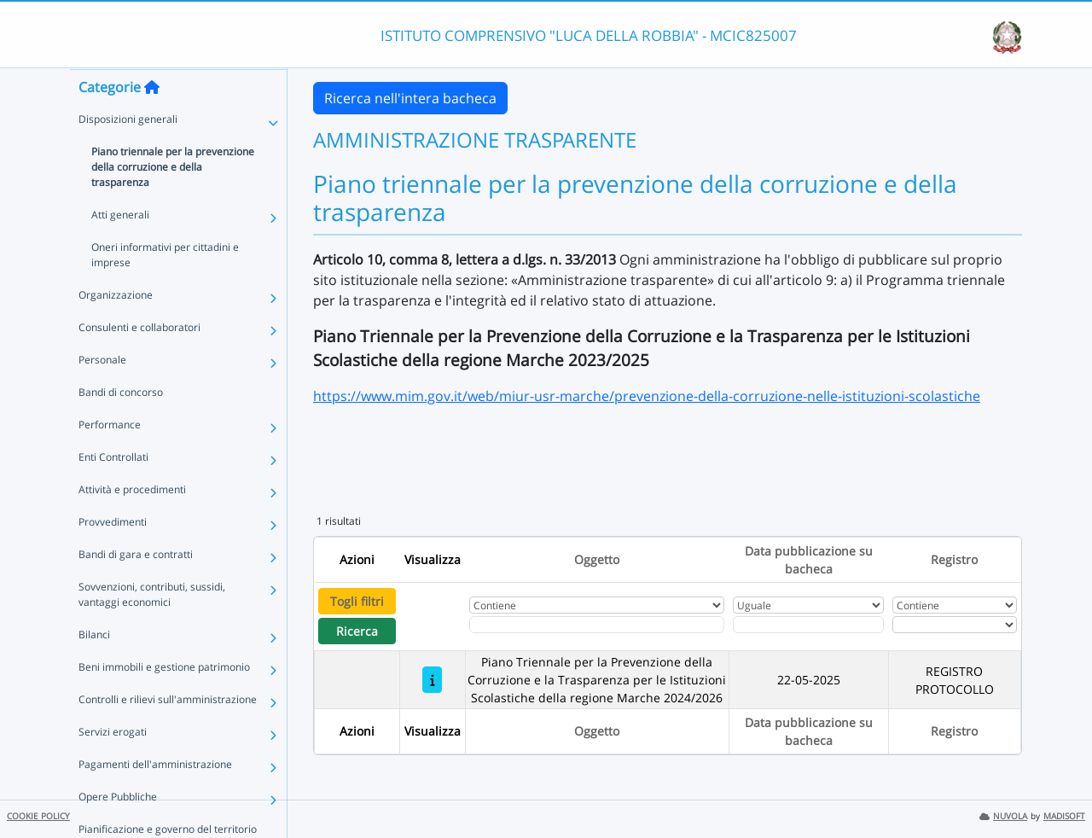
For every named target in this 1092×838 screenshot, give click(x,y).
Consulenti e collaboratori (139, 360)
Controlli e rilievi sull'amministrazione (167, 732)
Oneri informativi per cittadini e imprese (165, 288)
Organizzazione (115, 328)
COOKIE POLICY (38, 816)
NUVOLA (1003, 816)
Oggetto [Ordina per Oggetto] (596, 559)
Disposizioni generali (127, 152)
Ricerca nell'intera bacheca (410, 98)
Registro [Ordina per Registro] (954, 559)
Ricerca (357, 631)
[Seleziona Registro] (954, 624)
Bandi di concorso (120, 425)
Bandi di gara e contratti (135, 587)
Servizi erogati (112, 765)
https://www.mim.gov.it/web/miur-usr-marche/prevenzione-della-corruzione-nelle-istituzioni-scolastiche (646, 396)
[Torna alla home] (152, 120)
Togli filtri (357, 601)
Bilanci (94, 668)
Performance (109, 458)
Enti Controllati (113, 490)
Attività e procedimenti (132, 522)
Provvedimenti (112, 555)
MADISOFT (1064, 816)
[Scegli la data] (808, 624)
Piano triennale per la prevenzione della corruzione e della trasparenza (172, 200)
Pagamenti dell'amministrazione (155, 797)
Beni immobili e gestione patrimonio (164, 700)
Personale (102, 393)
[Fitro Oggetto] (596, 624)
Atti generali (120, 248)
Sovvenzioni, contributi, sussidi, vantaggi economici (151, 628)
